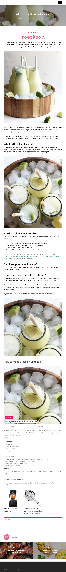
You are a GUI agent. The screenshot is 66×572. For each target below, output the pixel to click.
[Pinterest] (34, 36)
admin (22, 18)
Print (5, 438)
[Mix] (37, 36)
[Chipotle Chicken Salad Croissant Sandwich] (49, 550)
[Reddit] (28, 36)
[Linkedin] (31, 36)
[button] (60, 2)
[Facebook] (23, 36)
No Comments (41, 18)
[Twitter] (25, 36)
